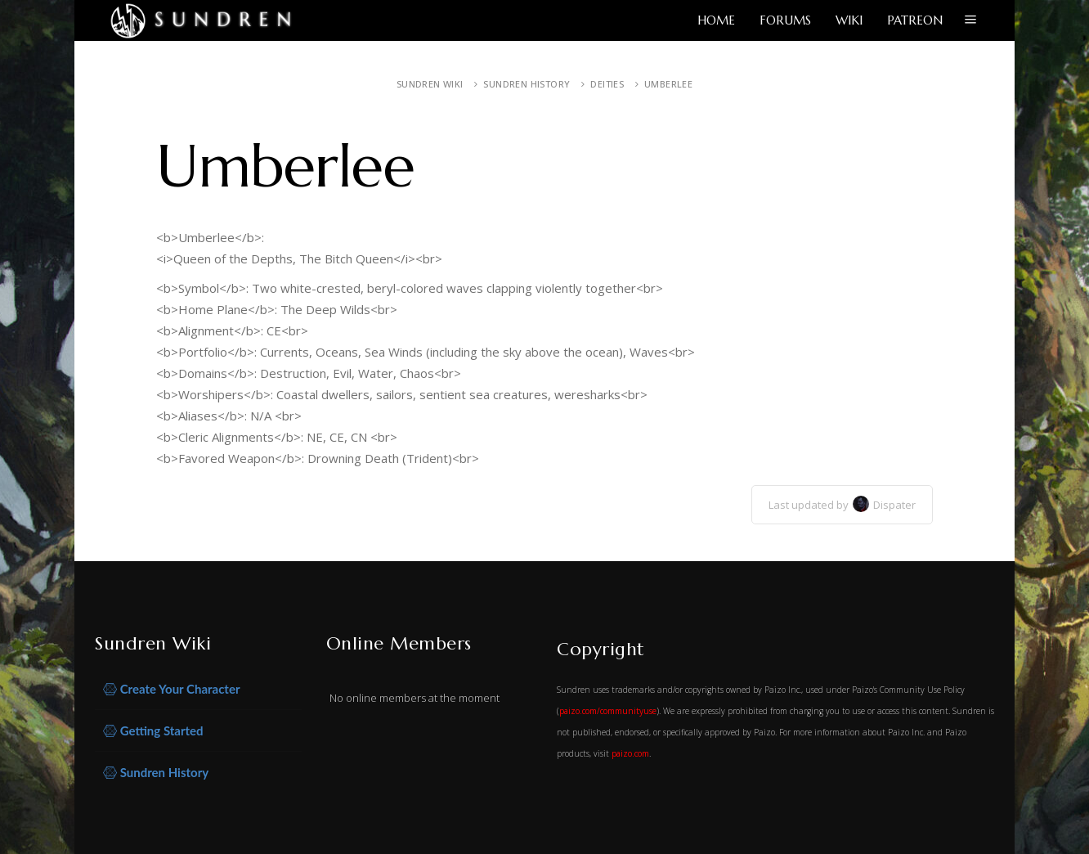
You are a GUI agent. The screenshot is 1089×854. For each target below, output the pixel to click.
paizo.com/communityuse (608, 711)
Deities (607, 84)
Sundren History (526, 84)
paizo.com (630, 753)
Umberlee (668, 84)
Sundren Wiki (430, 84)
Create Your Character (171, 689)
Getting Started (153, 731)
